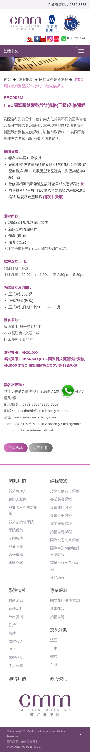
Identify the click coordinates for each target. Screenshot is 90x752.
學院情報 (17, 590)
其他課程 (57, 577)
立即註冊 (40, 448)
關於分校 (16, 546)
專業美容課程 (61, 499)
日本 (53, 648)
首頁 (7, 79)
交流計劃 (58, 629)
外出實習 (16, 617)
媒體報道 (16, 641)
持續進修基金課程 (64, 491)
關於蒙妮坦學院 (21, 522)
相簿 (12, 633)
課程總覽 (26, 79)
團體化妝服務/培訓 (65, 600)
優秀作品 (16, 657)
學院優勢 (16, 530)
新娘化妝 (57, 608)
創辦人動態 (18, 499)
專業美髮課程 (61, 524)
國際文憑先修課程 (53, 79)
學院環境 (16, 538)
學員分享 (16, 666)
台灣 (53, 664)
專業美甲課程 (61, 515)
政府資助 (58, 678)
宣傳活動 (16, 608)
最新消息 (16, 600)
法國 (53, 640)
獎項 (12, 649)
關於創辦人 (18, 491)
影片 (12, 625)
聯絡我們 (17, 678)
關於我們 (17, 480)
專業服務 (58, 590)
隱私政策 (13, 741)
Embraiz (35, 746)
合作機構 (16, 554)
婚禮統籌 (57, 617)
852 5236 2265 (76, 38)
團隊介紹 (16, 563)
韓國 (53, 656)
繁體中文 (11, 51)
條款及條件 (28, 741)
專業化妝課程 (61, 507)
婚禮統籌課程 (61, 532)
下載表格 (15, 448)
